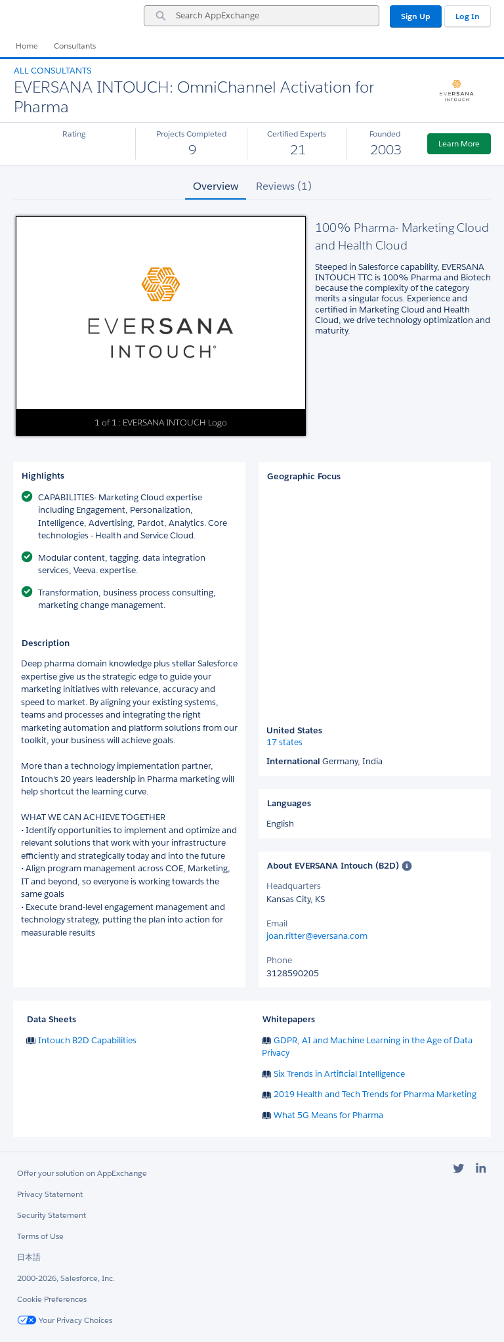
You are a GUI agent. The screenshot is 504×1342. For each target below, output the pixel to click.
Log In (467, 16)
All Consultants (52, 70)
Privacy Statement (50, 1194)
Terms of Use (40, 1236)
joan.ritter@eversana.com (317, 936)
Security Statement (51, 1215)
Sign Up (415, 16)
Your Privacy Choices (64, 1320)
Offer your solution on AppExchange (82, 1173)
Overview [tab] (215, 186)
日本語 (29, 1257)
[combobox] (261, 15)
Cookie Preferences (52, 1299)
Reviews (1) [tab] (284, 186)
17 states (284, 742)
